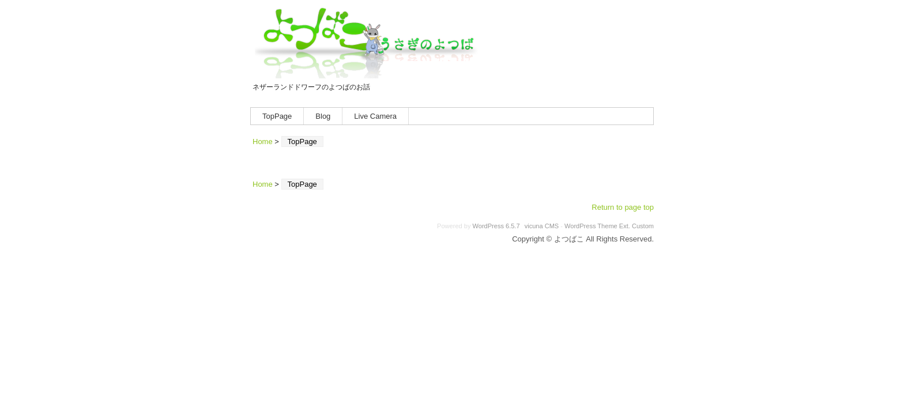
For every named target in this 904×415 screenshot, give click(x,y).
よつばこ (370, 42)
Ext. (624, 225)
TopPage (277, 116)
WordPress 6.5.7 (496, 225)
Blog (322, 116)
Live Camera (375, 116)
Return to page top (623, 207)
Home (263, 141)
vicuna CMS (542, 225)
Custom (643, 225)
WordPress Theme (590, 225)
